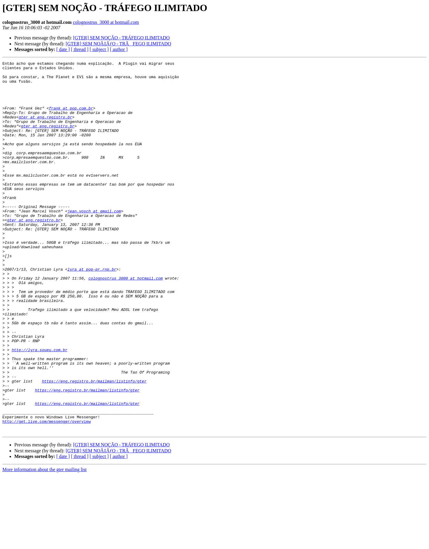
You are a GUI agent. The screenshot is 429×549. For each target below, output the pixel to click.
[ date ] (63, 49)
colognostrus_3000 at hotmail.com (106, 22)
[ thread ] (79, 49)
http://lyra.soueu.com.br (39, 408)
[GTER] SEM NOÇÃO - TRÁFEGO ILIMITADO (121, 37)
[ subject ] (99, 49)
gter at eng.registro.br (45, 128)
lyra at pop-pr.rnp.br (91, 311)
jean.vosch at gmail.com (94, 241)
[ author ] (119, 49)
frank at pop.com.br (71, 118)
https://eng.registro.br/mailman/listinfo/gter (94, 445)
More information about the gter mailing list (44, 543)
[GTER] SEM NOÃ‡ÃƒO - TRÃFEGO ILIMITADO (118, 43)
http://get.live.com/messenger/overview (46, 493)
